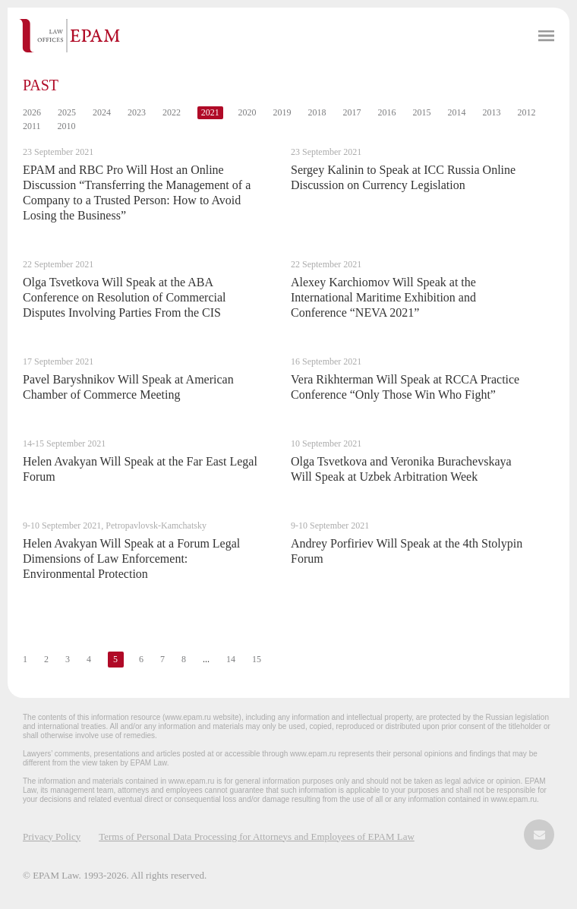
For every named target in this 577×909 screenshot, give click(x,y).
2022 (171, 112)
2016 (387, 112)
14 (230, 659)
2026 (32, 112)
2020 (247, 112)
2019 (282, 112)
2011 (32, 126)
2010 (67, 126)
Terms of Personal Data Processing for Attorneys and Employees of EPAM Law (257, 836)
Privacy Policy (51, 836)
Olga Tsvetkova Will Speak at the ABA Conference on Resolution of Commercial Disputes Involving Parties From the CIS (124, 297)
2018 (317, 112)
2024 (102, 112)
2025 (67, 112)
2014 (457, 112)
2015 (422, 112)
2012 (527, 112)
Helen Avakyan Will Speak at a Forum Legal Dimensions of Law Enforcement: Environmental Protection (131, 558)
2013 (492, 112)
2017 (352, 112)
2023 (137, 112)
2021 (210, 112)
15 (256, 659)
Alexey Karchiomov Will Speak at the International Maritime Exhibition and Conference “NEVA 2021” (383, 297)
